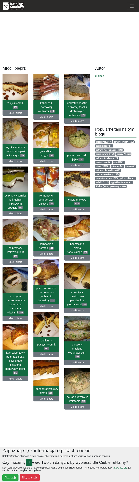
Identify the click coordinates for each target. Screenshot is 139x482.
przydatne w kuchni (107, 178)
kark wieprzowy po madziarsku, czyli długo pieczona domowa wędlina (21, 362)
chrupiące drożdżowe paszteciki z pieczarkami (77, 298)
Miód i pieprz (15, 113)
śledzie (102, 186)
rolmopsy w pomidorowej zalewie (40, 199)
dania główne (105, 154)
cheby (130, 166)
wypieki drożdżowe (121, 182)
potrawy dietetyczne (107, 158)
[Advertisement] (69, 38)
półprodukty (127, 178)
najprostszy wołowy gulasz (27, 251)
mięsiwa (117, 166)
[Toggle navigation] (131, 6)
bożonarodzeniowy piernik (40, 390)
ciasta (102, 166)
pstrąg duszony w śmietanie (77, 398)
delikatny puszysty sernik (40, 344)
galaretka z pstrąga (46, 153)
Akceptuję (10, 477)
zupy (118, 162)
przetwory (118, 186)
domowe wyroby (124, 142)
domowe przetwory (107, 174)
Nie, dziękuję (29, 477)
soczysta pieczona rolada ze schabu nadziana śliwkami (21, 304)
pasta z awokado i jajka (77, 157)
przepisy (103, 142)
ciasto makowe (77, 202)
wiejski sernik (15, 105)
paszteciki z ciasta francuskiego (71, 248)
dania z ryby (103, 162)
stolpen (99, 76)
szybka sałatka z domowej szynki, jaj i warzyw (15, 151)
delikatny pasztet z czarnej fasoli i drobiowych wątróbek (77, 109)
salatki (102, 182)
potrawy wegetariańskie (109, 150)
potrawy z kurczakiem (108, 170)
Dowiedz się (120, 467)
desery (124, 154)
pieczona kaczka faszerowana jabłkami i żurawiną (40, 293)
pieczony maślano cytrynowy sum (77, 351)
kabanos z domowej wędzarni (46, 107)
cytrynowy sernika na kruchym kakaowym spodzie (21, 200)
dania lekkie (104, 146)
